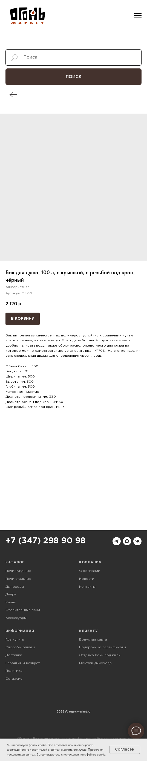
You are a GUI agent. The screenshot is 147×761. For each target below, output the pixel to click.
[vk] (137, 541)
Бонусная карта (93, 639)
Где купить (14, 639)
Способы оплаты (20, 647)
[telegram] (117, 541)
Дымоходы (14, 586)
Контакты (87, 586)
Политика (13, 670)
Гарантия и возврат (22, 663)
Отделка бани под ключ (99, 655)
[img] (13, 94)
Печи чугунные (18, 570)
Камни (10, 602)
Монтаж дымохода (95, 663)
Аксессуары (16, 617)
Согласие (13, 678)
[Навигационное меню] (138, 16)
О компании (89, 570)
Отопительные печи (22, 610)
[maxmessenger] (127, 541)
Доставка (13, 655)
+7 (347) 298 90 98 (45, 541)
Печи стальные (18, 578)
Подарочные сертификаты (102, 647)
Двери (10, 594)
